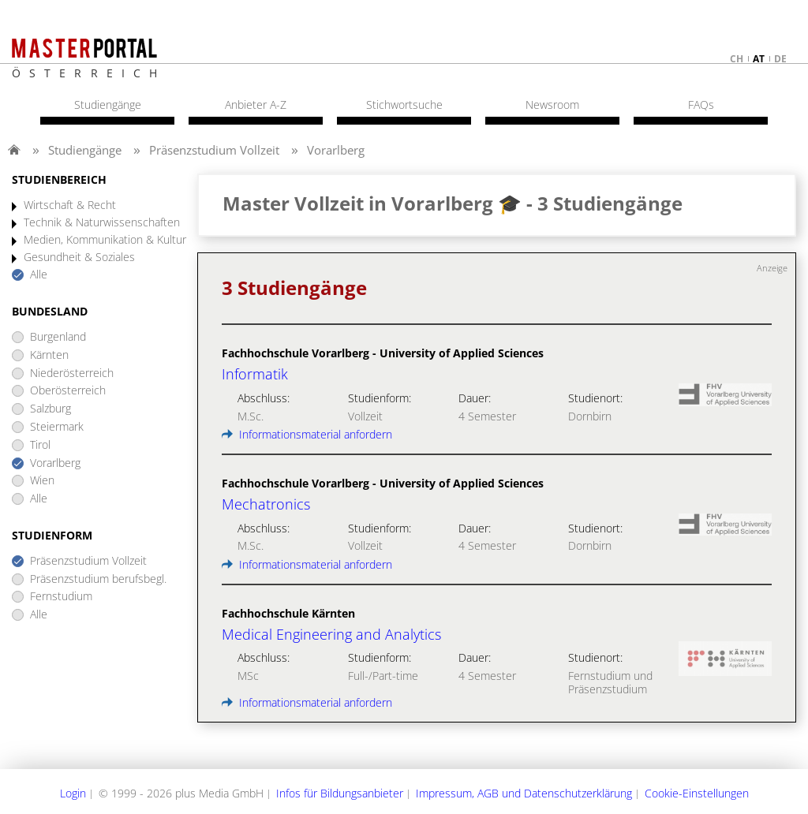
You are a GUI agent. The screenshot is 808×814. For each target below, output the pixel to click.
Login (73, 793)
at (759, 58)
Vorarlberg (336, 150)
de (780, 58)
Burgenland (58, 337)
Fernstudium (61, 596)
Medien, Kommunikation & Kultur (105, 240)
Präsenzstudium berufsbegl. (98, 579)
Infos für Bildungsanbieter (339, 793)
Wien (42, 480)
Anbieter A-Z (255, 105)
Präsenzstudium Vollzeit (214, 150)
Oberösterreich (68, 391)
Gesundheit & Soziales (79, 257)
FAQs (701, 105)
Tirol (40, 445)
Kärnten (49, 355)
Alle (38, 275)
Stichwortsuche (404, 105)
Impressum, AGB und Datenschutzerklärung (524, 793)
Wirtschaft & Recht (70, 205)
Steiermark (57, 427)
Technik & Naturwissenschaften (102, 223)
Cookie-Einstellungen (697, 793)
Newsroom (552, 105)
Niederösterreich (72, 373)
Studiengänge (85, 150)
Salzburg (50, 409)
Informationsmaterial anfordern (307, 434)
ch (736, 58)
